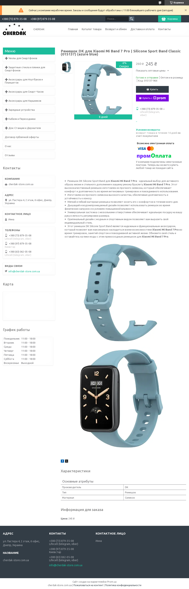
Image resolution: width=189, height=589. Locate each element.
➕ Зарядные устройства (20, 109)
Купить (154, 89)
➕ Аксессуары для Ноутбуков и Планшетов (24, 81)
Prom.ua (111, 581)
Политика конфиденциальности (123, 585)
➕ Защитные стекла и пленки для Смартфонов (25, 69)
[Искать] (131, 18)
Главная (73, 29)
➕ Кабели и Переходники (20, 118)
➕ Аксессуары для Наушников (23, 100)
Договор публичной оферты (22, 137)
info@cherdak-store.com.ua (24, 271)
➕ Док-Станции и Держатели (23, 128)
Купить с (154, 98)
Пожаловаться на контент (88, 585)
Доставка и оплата (142, 29)
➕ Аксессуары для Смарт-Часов (24, 91)
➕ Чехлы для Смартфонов (21, 58)
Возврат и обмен (116, 29)
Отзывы (10, 155)
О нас (8, 146)
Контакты (164, 29)
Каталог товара (91, 29)
